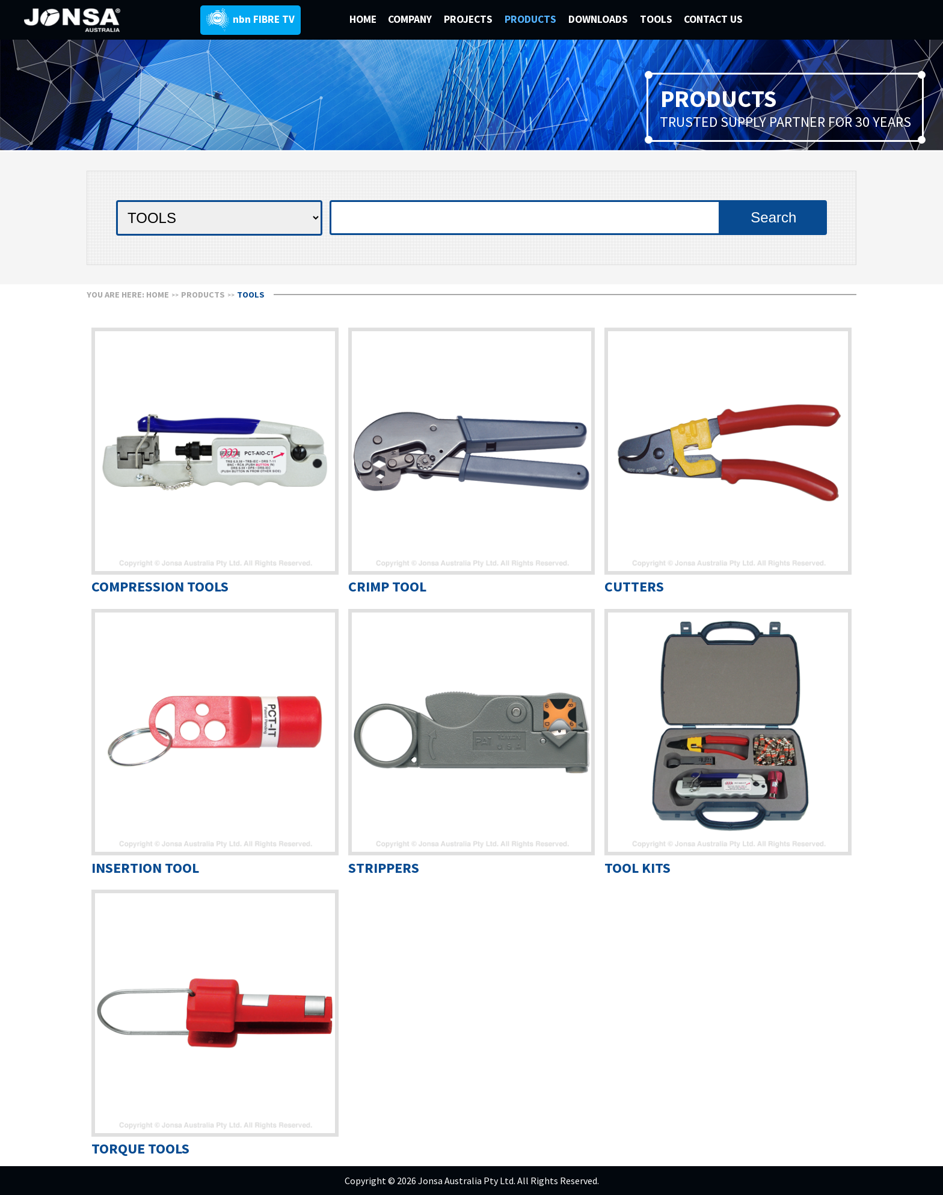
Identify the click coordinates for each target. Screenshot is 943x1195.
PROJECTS (469, 19)
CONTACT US (713, 19)
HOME (362, 19)
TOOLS (656, 19)
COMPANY (411, 19)
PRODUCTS (532, 19)
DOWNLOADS (599, 19)
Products (203, 294)
